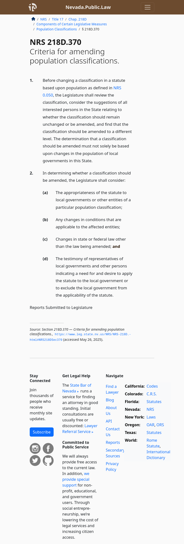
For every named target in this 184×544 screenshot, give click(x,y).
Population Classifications (56, 29)
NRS (43, 19)
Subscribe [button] (41, 432)
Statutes (154, 401)
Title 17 (58, 19)
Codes (152, 386)
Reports (113, 442)
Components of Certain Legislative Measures (71, 24)
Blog (110, 400)
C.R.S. (152, 394)
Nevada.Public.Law (88, 7)
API (109, 421)
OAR (150, 424)
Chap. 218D (78, 19)
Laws (151, 417)
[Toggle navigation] (147, 7)
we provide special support (75, 479)
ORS (160, 424)
